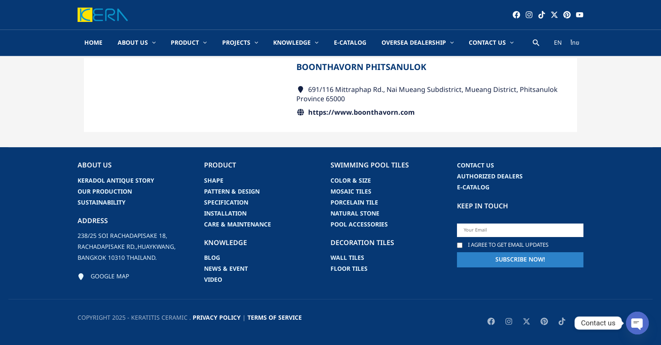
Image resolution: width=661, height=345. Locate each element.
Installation (225, 213)
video (213, 279)
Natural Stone (354, 213)
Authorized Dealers (490, 176)
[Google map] (103, 276)
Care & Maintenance (237, 224)
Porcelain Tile (354, 202)
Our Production (105, 191)
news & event (226, 268)
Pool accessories (359, 224)
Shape (213, 180)
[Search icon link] (536, 44)
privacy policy (217, 317)
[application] (152, 43)
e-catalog (473, 187)
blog (212, 257)
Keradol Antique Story (116, 180)
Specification (226, 202)
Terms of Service (274, 317)
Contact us (475, 165)
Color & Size (350, 180)
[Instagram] (529, 15)
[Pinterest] (567, 15)
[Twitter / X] (554, 15)
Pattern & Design (232, 191)
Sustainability (102, 202)
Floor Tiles (349, 268)
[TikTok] (541, 15)
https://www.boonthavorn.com (361, 113)
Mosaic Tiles (350, 191)
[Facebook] (516, 15)
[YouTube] (579, 15)
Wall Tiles (347, 257)
